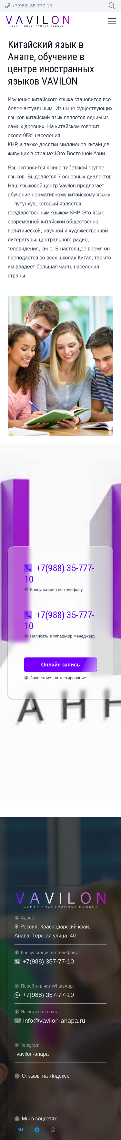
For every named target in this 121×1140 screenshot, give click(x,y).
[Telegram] (37, 1129)
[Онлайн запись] (60, 664)
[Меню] (112, 21)
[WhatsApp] (52, 1129)
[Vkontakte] (21, 1129)
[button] (112, 6)
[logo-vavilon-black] (37, 21)
